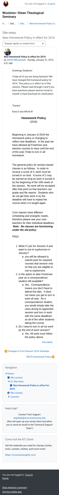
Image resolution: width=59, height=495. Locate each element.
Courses (14, 396)
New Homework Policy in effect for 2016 (43, 23)
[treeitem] (29, 385)
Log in (51, 3)
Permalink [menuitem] (47, 342)
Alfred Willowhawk (16, 59)
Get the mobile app (12, 491)
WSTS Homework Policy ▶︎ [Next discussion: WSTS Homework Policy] (40, 356)
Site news (23, 23)
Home (4, 23)
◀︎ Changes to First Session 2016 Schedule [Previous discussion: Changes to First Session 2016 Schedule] (27, 351)
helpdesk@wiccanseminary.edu (29, 418)
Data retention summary (14, 487)
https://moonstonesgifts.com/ (20, 455)
